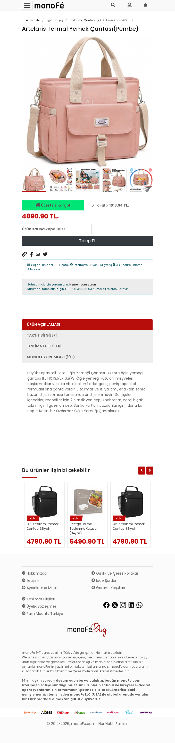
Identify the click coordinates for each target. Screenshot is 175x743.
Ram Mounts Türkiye (42, 613)
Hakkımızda (34, 573)
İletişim (30, 580)
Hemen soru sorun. (82, 284)
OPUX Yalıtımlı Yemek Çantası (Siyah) (43, 526)
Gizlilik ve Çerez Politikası (115, 573)
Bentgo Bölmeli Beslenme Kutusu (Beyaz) (83, 528)
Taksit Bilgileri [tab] (42, 335)
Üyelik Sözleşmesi (39, 606)
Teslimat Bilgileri (38, 599)
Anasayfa (33, 20)
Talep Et (87, 241)
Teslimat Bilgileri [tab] (44, 346)
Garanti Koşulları (108, 587)
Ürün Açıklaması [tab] (43, 324)
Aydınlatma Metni (40, 587)
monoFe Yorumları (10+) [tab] (51, 357)
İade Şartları (104, 580)
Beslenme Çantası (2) (85, 20)
